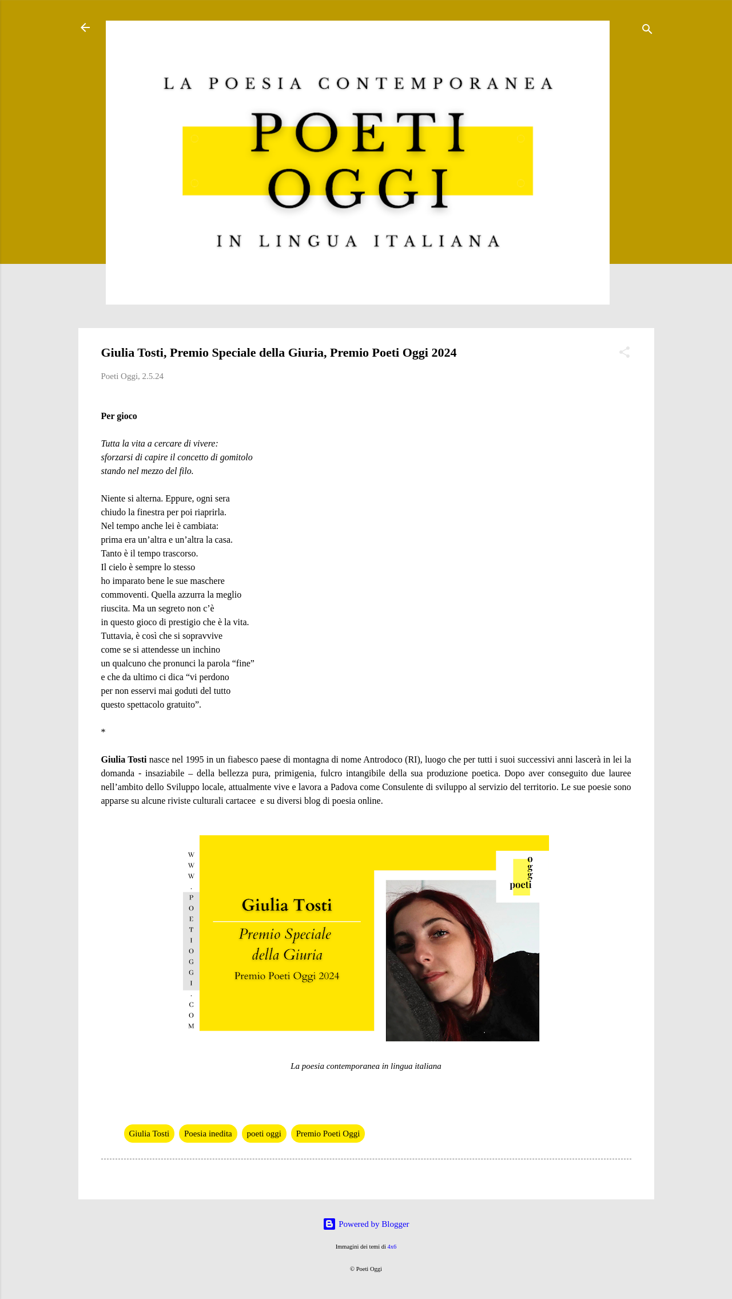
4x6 (392, 1246)
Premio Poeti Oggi (328, 1133)
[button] (624, 354)
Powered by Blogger (366, 1224)
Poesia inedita (208, 1133)
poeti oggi (264, 1133)
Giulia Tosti (149, 1133)
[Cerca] (647, 31)
